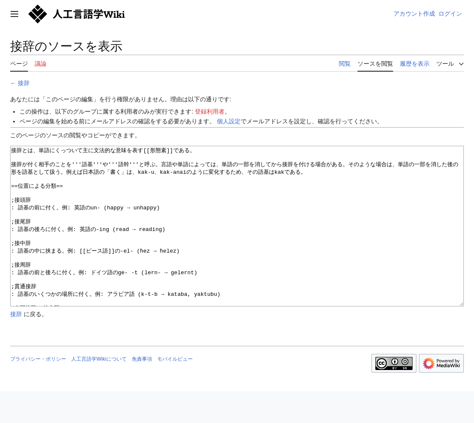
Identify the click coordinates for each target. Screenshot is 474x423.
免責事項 (142, 391)
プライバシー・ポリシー (38, 391)
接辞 (24, 83)
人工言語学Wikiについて (99, 391)
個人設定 (229, 121)
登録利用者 (210, 111)
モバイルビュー (175, 391)
